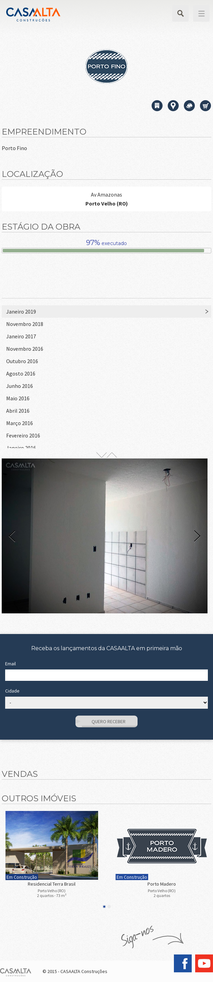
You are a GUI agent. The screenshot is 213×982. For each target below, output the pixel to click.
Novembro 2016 (24, 348)
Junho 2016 (19, 385)
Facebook (183, 963)
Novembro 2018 (24, 323)
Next (197, 535)
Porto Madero (161, 884)
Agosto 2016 (20, 373)
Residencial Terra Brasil (51, 884)
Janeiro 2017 (21, 336)
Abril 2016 (17, 410)
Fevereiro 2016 (23, 435)
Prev (12, 535)
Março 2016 (19, 423)
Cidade (12, 691)
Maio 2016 (17, 398)
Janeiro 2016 (21, 447)
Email (10, 664)
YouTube (204, 963)
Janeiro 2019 (21, 311)
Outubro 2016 (22, 361)
